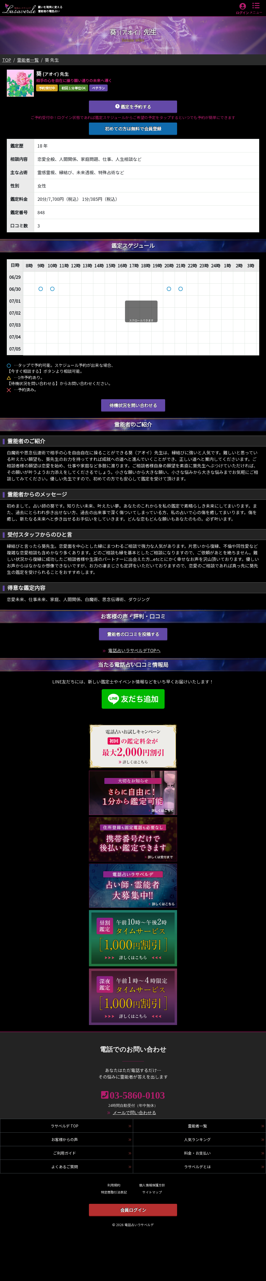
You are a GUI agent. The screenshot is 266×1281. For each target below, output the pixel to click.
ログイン (242, 12)
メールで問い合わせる (134, 1112)
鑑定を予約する (133, 106)
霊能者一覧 (28, 60)
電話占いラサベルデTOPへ (134, 650)
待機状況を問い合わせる (133, 405)
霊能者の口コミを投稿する (133, 634)
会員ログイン (133, 1210)
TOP (6, 60)
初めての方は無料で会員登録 (133, 128)
